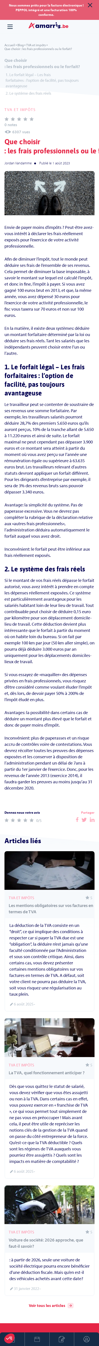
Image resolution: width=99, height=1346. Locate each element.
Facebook (77, 819)
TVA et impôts (36, 45)
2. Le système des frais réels (28, 93)
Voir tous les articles (51, 1305)
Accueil (9, 45)
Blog (20, 45)
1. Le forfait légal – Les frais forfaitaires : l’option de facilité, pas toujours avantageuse (42, 80)
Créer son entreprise (61, 1339)
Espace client (86, 1339)
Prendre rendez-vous (37, 1339)
